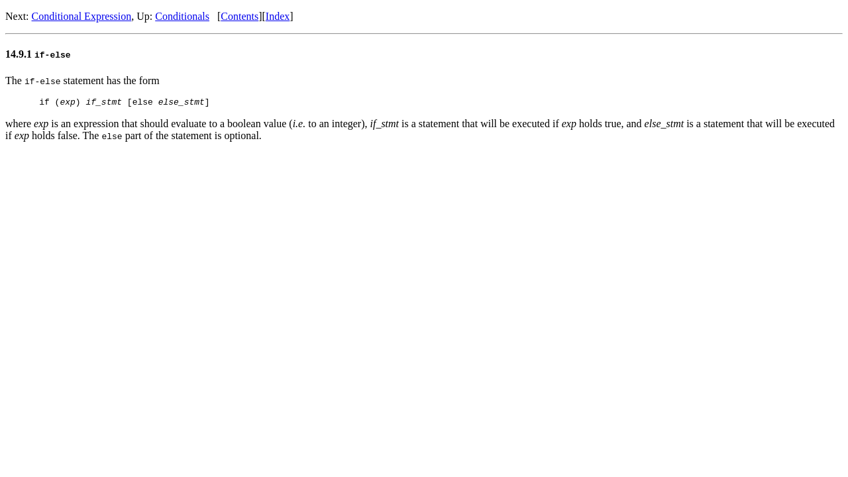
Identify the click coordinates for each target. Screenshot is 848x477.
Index (278, 16)
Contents (239, 16)
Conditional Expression (82, 16)
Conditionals (182, 16)
